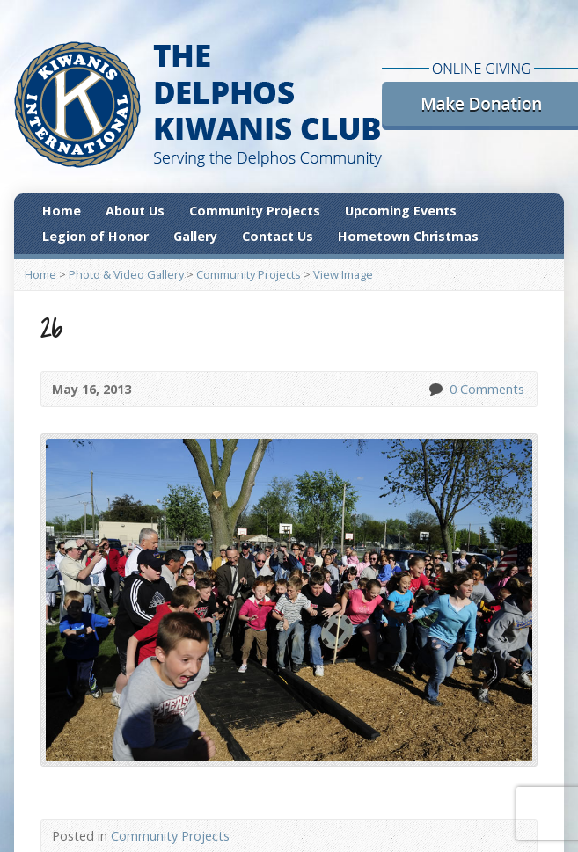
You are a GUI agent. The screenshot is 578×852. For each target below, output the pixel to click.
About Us (135, 210)
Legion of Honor (95, 236)
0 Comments (435, 389)
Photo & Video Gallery (126, 274)
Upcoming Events (401, 210)
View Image (343, 274)
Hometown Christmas (408, 236)
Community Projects (254, 210)
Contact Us (277, 236)
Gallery (195, 236)
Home (61, 210)
